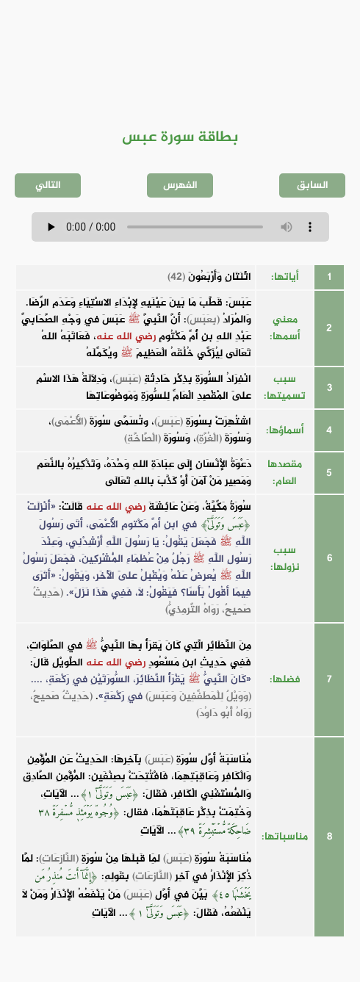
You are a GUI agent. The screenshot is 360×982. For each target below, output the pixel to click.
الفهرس (180, 185)
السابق (312, 185)
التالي (48, 185)
